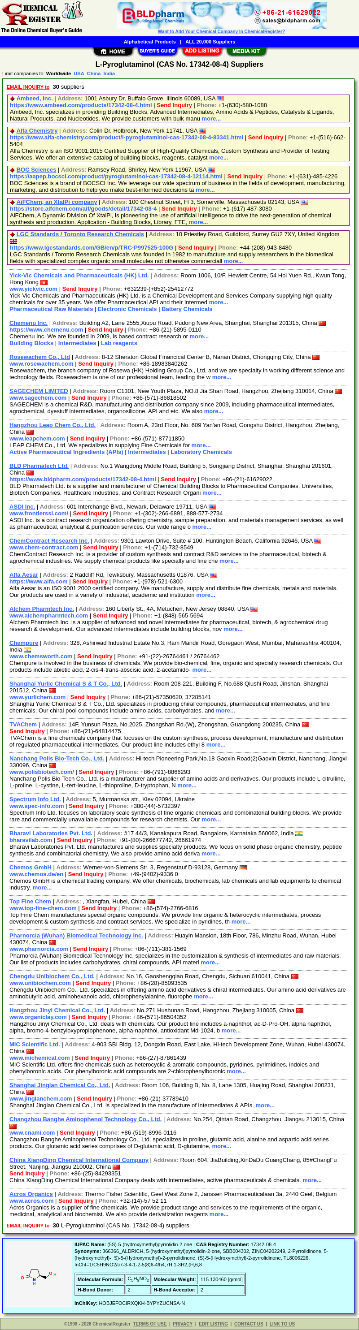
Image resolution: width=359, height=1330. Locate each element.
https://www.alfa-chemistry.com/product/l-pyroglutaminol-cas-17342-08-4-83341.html (126, 137)
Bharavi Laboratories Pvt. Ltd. (50, 833)
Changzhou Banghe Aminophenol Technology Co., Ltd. (85, 1119)
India (109, 73)
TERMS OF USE (149, 1323)
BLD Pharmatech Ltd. (39, 465)
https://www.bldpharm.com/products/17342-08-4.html (82, 479)
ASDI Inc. (22, 506)
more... (211, 118)
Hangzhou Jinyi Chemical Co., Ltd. (57, 1010)
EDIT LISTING (213, 1323)
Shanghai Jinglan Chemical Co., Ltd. (59, 1085)
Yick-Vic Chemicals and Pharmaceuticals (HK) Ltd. (79, 275)
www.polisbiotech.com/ (41, 772)
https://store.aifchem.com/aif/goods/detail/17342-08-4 (83, 208)
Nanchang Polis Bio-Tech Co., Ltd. (56, 758)
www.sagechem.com (37, 397)
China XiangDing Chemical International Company (79, 1160)
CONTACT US (248, 1323)
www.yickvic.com (33, 288)
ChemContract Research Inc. (49, 540)
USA (79, 73)
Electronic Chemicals (127, 309)
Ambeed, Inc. (35, 98)
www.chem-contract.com (43, 547)
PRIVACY (183, 1323)
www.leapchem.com (37, 438)
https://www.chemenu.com (46, 329)
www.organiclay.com (38, 1017)
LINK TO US (282, 1323)
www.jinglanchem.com (40, 1098)
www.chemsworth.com (40, 656)
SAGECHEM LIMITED (38, 391)
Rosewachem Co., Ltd (39, 357)
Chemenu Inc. (28, 323)
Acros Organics (31, 1194)
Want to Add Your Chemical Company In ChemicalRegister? (221, 31)
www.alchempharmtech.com (48, 615)
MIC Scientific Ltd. (34, 1044)
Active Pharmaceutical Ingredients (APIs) (66, 452)
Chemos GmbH (30, 867)
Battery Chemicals (187, 309)
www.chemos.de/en (36, 874)
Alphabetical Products (150, 41)
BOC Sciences (37, 169)
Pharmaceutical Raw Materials (51, 309)
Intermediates (77, 343)
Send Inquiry (174, 105)
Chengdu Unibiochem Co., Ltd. (52, 976)
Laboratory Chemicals (201, 452)
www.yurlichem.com (37, 697)
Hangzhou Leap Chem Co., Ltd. (52, 425)
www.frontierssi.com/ (38, 513)
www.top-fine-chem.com (43, 908)
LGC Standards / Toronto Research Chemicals (80, 234)
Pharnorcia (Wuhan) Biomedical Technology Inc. (76, 935)
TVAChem (23, 724)
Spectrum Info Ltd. (35, 799)
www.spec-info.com (36, 806)
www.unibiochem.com (40, 983)
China (94, 73)
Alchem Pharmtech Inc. (41, 608)
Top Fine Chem (30, 901)
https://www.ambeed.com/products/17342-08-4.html (81, 105)
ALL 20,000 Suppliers (210, 41)
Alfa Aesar (23, 574)
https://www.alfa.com (38, 581)
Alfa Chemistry (37, 130)
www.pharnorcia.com (38, 949)
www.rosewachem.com (41, 363)
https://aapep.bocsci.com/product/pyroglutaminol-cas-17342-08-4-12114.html (116, 176)
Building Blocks (31, 343)
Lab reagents (119, 343)
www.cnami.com (32, 1132)
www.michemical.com (39, 1057)
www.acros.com (31, 1200)
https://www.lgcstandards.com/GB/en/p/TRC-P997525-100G (91, 247)
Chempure (23, 642)
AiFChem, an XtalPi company (57, 202)
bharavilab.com (30, 840)
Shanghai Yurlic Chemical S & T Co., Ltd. (65, 683)
